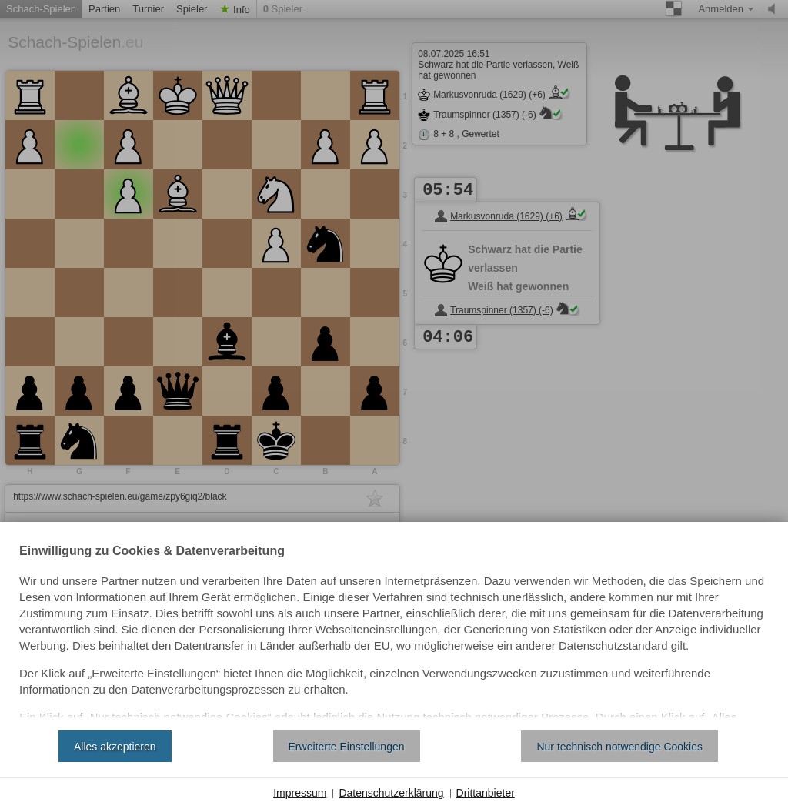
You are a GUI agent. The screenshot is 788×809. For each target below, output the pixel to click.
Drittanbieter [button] (485, 793)
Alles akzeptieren (115, 746)
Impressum (299, 793)
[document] (394, 632)
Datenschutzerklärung (391, 793)
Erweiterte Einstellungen (347, 746)
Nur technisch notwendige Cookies (619, 746)
